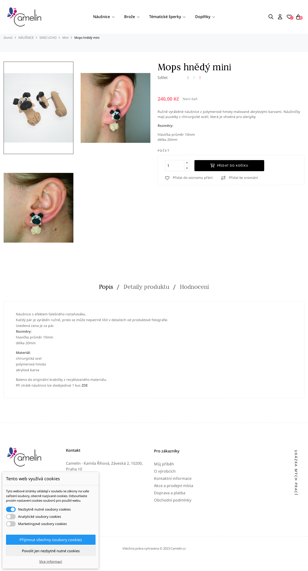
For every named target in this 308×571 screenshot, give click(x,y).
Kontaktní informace (173, 521)
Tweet (194, 88)
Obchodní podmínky (172, 542)
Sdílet (188, 88)
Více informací (50, 561)
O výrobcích (165, 513)
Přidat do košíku (229, 176)
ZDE (85, 396)
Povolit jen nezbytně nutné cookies (51, 550)
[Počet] (174, 176)
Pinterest (200, 88)
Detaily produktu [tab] (146, 297)
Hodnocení (194, 297)
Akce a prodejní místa (173, 528)
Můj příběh (164, 506)
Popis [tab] (106, 297)
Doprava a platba (169, 535)
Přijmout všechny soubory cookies (50, 539)
